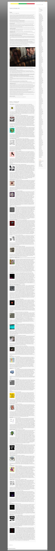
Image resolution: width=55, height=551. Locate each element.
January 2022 (40, 58)
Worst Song (40, 165)
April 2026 (40, 14)
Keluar (11, 12)
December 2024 (41, 28)
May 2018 (40, 96)
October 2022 (40, 50)
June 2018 (40, 95)
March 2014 (40, 139)
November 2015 (41, 122)
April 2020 (40, 76)
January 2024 (40, 37)
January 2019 (40, 89)
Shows (40, 163)
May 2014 (40, 137)
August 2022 (40, 52)
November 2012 (41, 153)
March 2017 (40, 108)
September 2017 (41, 103)
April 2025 (40, 24)
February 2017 (41, 109)
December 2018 (41, 90)
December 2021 (41, 59)
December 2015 (41, 121)
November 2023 (41, 39)
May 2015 (40, 127)
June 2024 (40, 33)
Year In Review (41, 166)
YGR (17, 102)
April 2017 (40, 107)
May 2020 (40, 75)
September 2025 (41, 20)
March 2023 (40, 46)
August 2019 (40, 83)
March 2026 (40, 15)
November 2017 (41, 101)
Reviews (16, 102)
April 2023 (40, 45)
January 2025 (40, 27)
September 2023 (41, 41)
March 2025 (40, 25)
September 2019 (41, 82)
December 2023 (41, 38)
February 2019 (41, 88)
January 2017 (40, 110)
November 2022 (41, 49)
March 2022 (40, 56)
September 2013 (41, 144)
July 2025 (40, 22)
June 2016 (40, 116)
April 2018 (40, 97)
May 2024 (40, 34)
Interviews (44, 1)
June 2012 (40, 157)
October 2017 (40, 102)
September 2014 (41, 134)
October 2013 (40, 143)
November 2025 (41, 18)
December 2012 (41, 152)
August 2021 (40, 62)
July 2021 (40, 63)
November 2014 (41, 132)
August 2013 (40, 145)
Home (35, 1)
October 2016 (40, 112)
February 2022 (41, 57)
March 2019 (40, 87)
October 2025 (40, 19)
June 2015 (40, 126)
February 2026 (41, 16)
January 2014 (40, 141)
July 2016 (40, 115)
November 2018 (41, 91)
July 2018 (40, 94)
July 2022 (40, 53)
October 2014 (40, 133)
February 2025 (41, 26)
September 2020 (41, 72)
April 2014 (40, 138)
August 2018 (40, 93)
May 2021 (40, 65)
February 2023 (41, 47)
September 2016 (41, 113)
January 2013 (40, 151)
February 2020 (41, 78)
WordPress (14, 548)
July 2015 (40, 125)
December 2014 (41, 131)
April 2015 (40, 128)
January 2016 (40, 120)
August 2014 (40, 135)
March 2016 (40, 118)
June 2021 (40, 64)
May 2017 (40, 106)
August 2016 (40, 114)
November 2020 (41, 70)
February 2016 (41, 119)
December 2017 (41, 100)
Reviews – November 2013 (14, 101)
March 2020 (40, 77)
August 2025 (40, 21)
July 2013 (40, 146)
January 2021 (40, 68)
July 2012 (40, 156)
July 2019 (40, 84)
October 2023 (40, 40)
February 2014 (41, 140)
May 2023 (40, 44)
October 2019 (40, 81)
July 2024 (40, 32)
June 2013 (40, 147)
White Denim (40, 164)
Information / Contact (39, 1)
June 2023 (40, 43)
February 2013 (41, 150)
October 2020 (40, 71)
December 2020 (41, 69)
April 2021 (40, 66)
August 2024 (40, 31)
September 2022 (41, 51)
